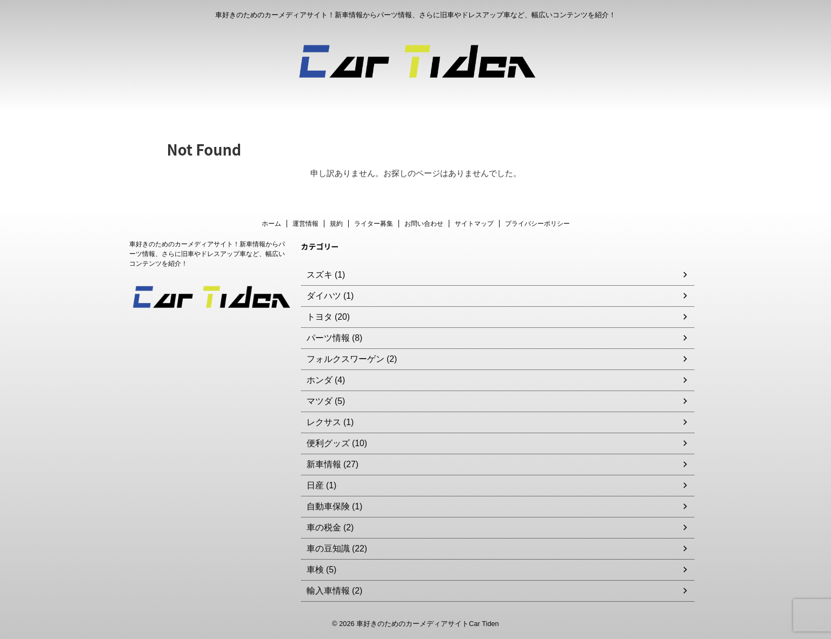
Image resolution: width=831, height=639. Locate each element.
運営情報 (305, 223)
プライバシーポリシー (537, 223)
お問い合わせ (423, 223)
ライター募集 (373, 223)
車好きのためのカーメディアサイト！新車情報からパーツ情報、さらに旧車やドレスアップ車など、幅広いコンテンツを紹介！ (207, 253)
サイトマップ (474, 223)
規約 (336, 223)
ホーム (271, 223)
